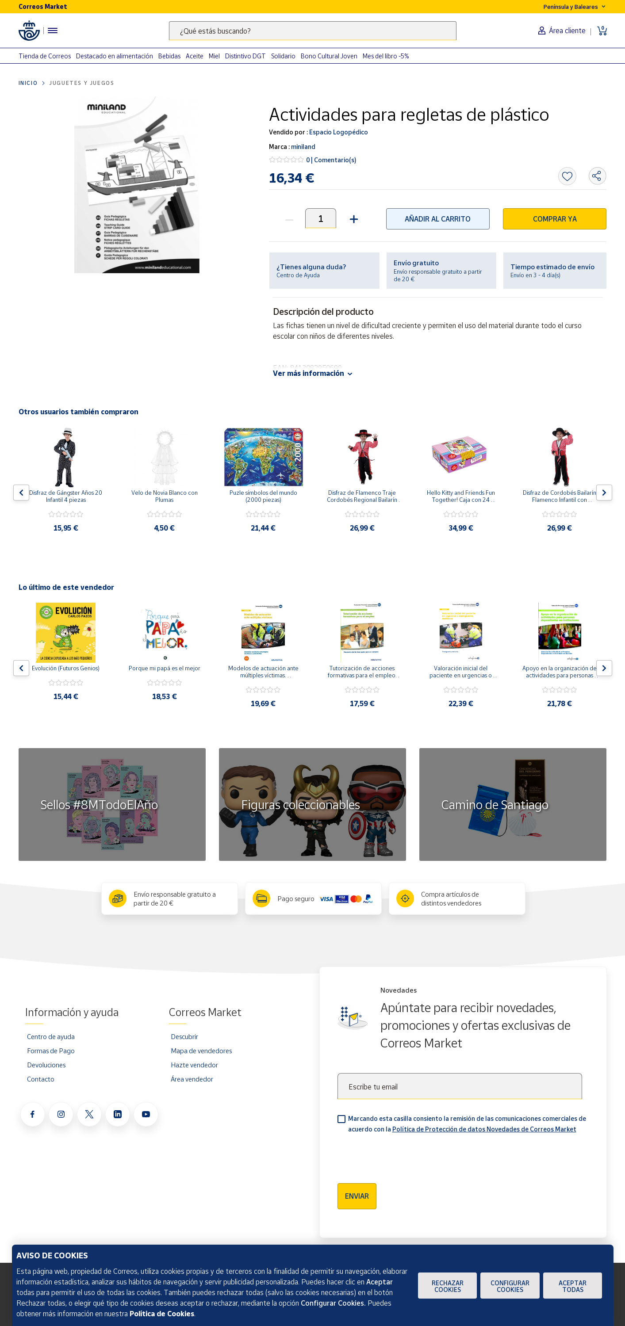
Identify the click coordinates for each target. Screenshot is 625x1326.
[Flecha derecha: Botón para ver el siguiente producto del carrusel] (604, 493)
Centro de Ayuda (298, 275)
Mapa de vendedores (201, 1051)
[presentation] (404, 1155)
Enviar (357, 1196)
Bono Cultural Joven (329, 56)
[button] (352, 218)
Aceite (194, 56)
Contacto (40, 1079)
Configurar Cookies (510, 1286)
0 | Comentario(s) (331, 160)
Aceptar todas (573, 1286)
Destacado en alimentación (114, 56)
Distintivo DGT (245, 56)
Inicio (28, 83)
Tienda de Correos (45, 56)
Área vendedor (192, 1079)
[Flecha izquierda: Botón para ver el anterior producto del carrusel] (21, 493)
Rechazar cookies (448, 1286)
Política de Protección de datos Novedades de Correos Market (484, 1129)
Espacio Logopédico (338, 132)
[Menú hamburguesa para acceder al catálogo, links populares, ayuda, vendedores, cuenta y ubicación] (52, 30)
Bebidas (169, 56)
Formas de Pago (51, 1051)
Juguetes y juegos (81, 83)
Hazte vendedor (194, 1065)
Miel (214, 56)
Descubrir (184, 1036)
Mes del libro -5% (386, 56)
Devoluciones (46, 1065)
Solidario (283, 56)
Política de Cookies (162, 1313)
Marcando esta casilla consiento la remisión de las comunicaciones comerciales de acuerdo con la (467, 1124)
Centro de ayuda (51, 1036)
